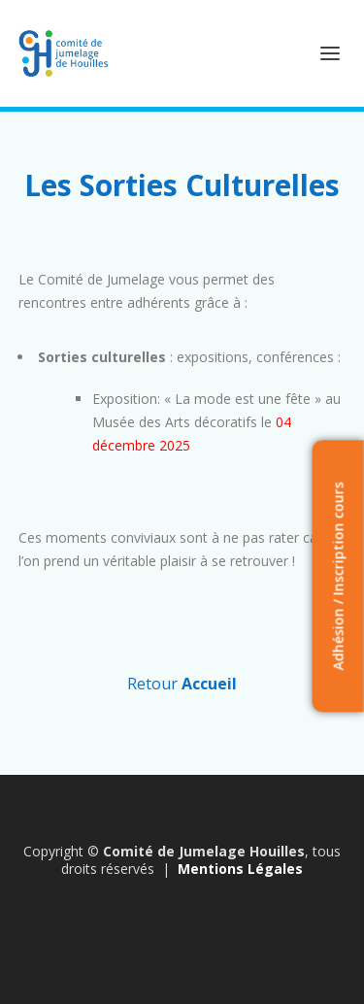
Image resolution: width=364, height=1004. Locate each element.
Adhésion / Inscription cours (337, 576)
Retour (182, 683)
